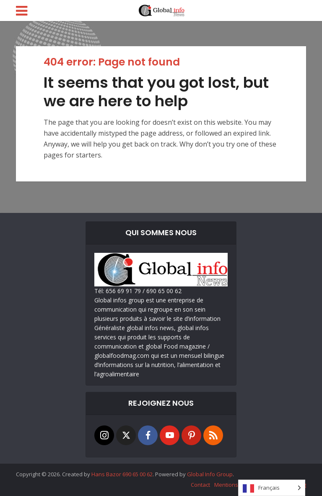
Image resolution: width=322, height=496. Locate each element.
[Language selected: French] (271, 488)
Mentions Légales (236, 484)
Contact (200, 484)
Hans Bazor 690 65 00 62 (122, 474)
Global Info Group (210, 474)
